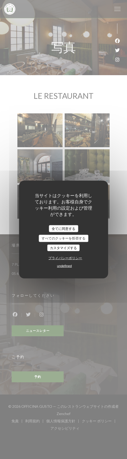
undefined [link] (64, 266)
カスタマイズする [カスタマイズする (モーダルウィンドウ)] (63, 248)
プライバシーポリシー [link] (65, 258)
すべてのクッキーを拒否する (63, 238)
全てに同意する (63, 228)
